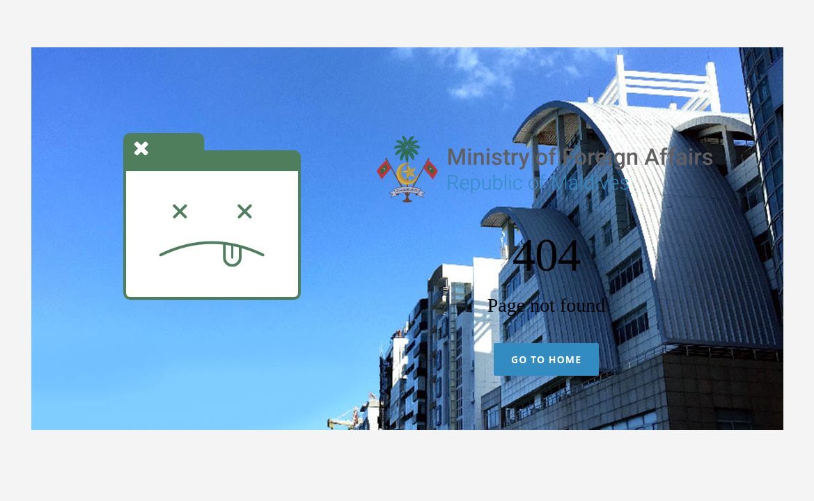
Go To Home (546, 359)
